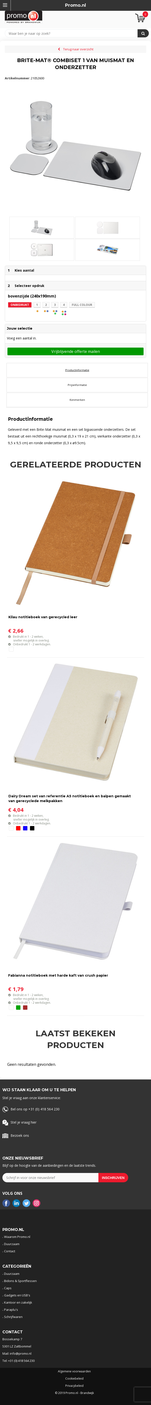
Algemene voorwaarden (74, 1371)
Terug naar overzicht (78, 49)
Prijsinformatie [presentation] (77, 385)
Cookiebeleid (74, 1378)
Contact (9, 1251)
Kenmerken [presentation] (77, 400)
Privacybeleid (74, 1386)
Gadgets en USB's (17, 1295)
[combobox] (73, 33)
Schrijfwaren (13, 1317)
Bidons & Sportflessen (20, 1281)
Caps (8, 1288)
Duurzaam (11, 1244)
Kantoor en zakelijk (18, 1302)
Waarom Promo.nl (17, 1237)
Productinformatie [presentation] (77, 370)
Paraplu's (11, 1309)
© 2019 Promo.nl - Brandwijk (74, 1393)
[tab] (77, 370)
